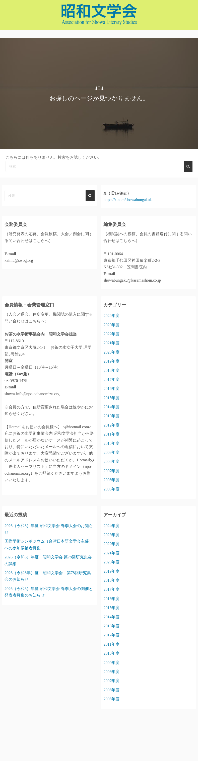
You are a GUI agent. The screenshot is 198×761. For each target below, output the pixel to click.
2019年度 (111, 361)
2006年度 (111, 480)
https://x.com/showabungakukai (129, 200)
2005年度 (111, 489)
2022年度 (111, 334)
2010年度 (111, 443)
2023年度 (111, 325)
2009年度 (111, 452)
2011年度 (111, 434)
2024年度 (111, 315)
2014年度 (111, 407)
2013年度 (111, 416)
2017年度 (111, 379)
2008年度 (111, 461)
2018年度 (111, 370)
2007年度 (111, 471)
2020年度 (111, 352)
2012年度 (111, 425)
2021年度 (111, 343)
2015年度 (111, 398)
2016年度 (111, 388)
